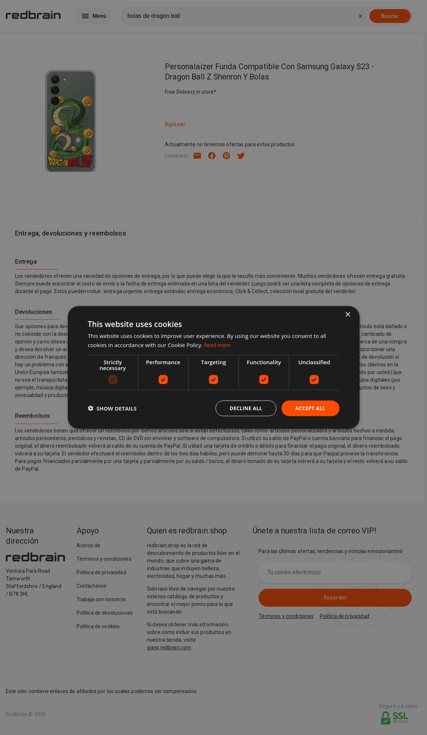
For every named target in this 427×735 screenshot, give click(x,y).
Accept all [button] (309, 408)
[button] (112, 408)
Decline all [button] (244, 408)
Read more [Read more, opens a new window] (218, 344)
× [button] (347, 314)
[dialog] (214, 367)
